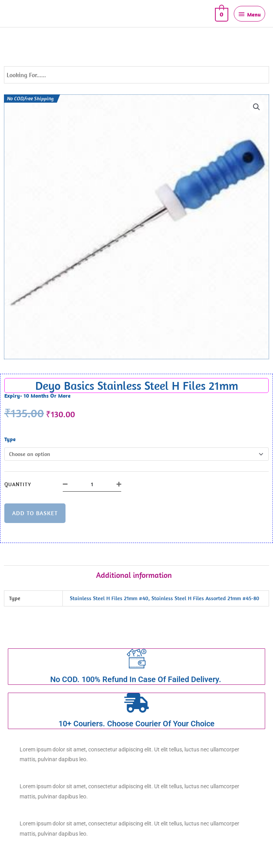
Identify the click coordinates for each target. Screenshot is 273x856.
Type (10, 439)
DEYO (23, 13)
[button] (256, 107)
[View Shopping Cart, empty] (220, 13)
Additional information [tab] (134, 575)
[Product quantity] (92, 484)
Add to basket (35, 513)
